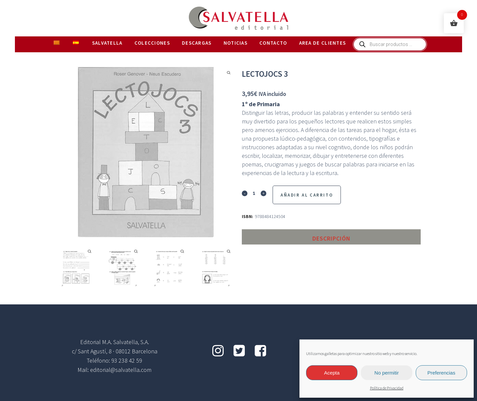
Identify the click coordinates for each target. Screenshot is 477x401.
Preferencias (441, 373)
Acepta (332, 373)
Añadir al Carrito (307, 195)
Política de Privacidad (386, 388)
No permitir (386, 373)
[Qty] (254, 193)
